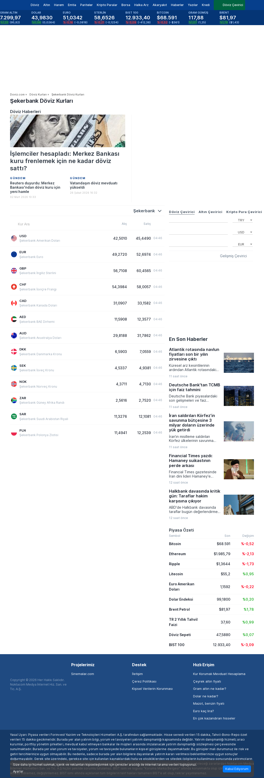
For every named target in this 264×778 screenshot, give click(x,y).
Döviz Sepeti (180, 635)
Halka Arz (141, 5)
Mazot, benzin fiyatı (208, 703)
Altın (46, 5)
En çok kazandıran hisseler (214, 718)
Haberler (177, 5)
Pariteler (86, 5)
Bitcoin (175, 544)
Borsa (125, 5)
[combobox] (243, 220)
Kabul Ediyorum (236, 769)
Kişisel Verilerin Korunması (152, 689)
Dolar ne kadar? (205, 696)
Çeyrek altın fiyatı (207, 681)
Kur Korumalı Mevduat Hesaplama (219, 674)
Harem (59, 5)
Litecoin (176, 574)
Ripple (174, 564)
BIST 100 (177, 645)
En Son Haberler (188, 339)
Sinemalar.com (82, 674)
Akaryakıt (160, 5)
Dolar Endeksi (181, 599)
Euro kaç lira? (203, 711)
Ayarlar (18, 771)
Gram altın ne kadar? (209, 689)
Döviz (35, 5)
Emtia (72, 5)
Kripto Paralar (107, 5)
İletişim (137, 674)
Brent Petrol (179, 609)
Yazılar (193, 5)
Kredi (206, 5)
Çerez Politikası (144, 681)
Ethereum (177, 554)
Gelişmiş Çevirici (233, 256)
